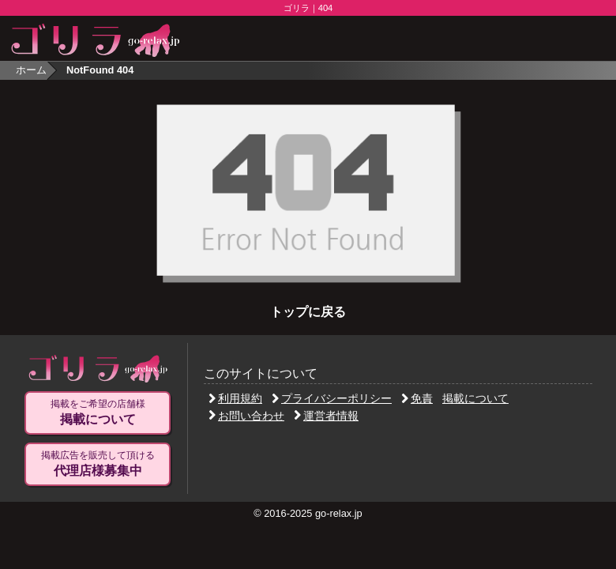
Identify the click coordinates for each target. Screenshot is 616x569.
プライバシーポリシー (332, 398)
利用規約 (235, 398)
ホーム (31, 70)
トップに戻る (308, 311)
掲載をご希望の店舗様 (98, 412)
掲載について (475, 398)
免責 (417, 398)
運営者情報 (326, 415)
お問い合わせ (246, 415)
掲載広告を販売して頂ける (98, 464)
